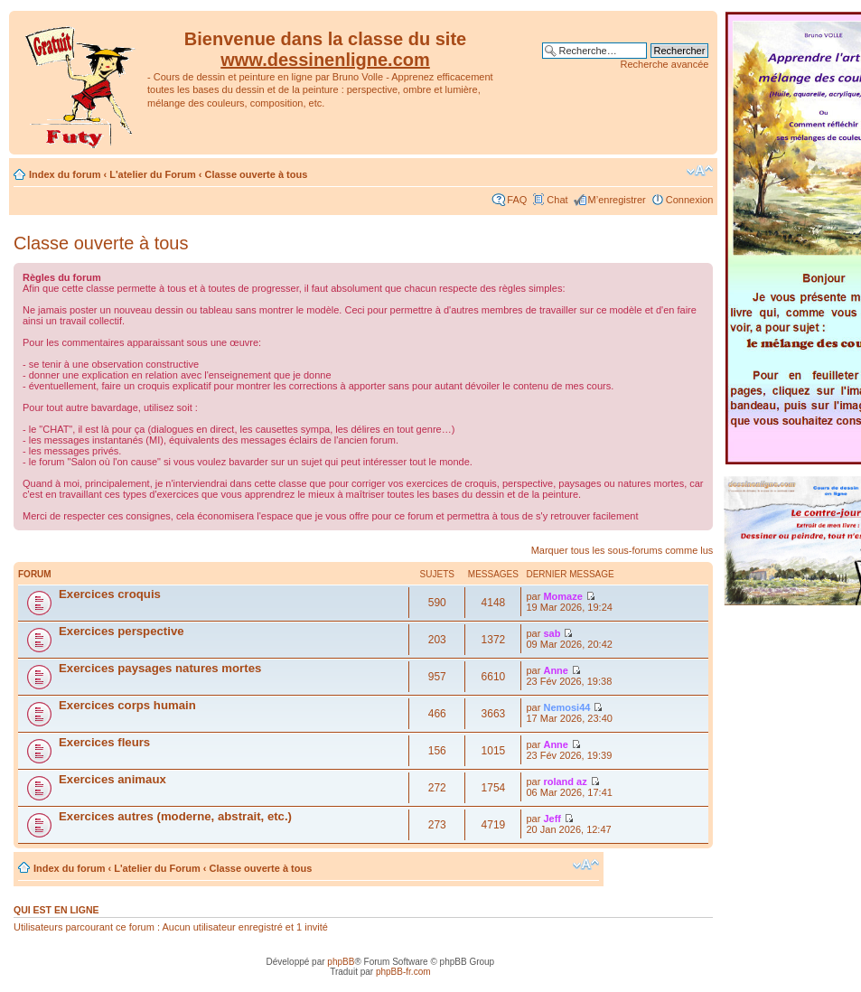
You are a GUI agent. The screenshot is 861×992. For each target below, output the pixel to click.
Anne (555, 670)
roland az (564, 781)
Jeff (552, 818)
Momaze (562, 596)
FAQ (517, 199)
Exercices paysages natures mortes (160, 668)
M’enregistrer (617, 199)
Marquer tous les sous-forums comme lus (622, 550)
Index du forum (64, 174)
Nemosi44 (566, 707)
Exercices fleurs (104, 742)
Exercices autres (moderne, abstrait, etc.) (175, 816)
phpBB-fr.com (403, 972)
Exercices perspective (121, 631)
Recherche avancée (665, 64)
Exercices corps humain (127, 705)
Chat (557, 199)
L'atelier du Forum (152, 174)
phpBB (340, 962)
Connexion (690, 199)
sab (551, 633)
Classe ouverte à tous (256, 174)
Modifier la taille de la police (700, 171)
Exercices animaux (112, 779)
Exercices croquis (110, 594)
